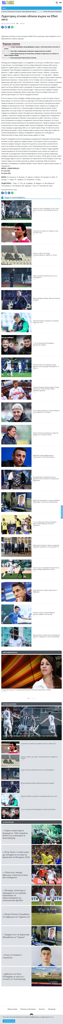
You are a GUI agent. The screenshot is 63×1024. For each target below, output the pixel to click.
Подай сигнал (62, 512)
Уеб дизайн (52, 1009)
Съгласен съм (9, 1021)
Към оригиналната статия (9, 189)
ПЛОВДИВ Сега (31, 995)
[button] (57, 2)
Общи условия (12, 1009)
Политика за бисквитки (28, 1009)
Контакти (42, 1009)
